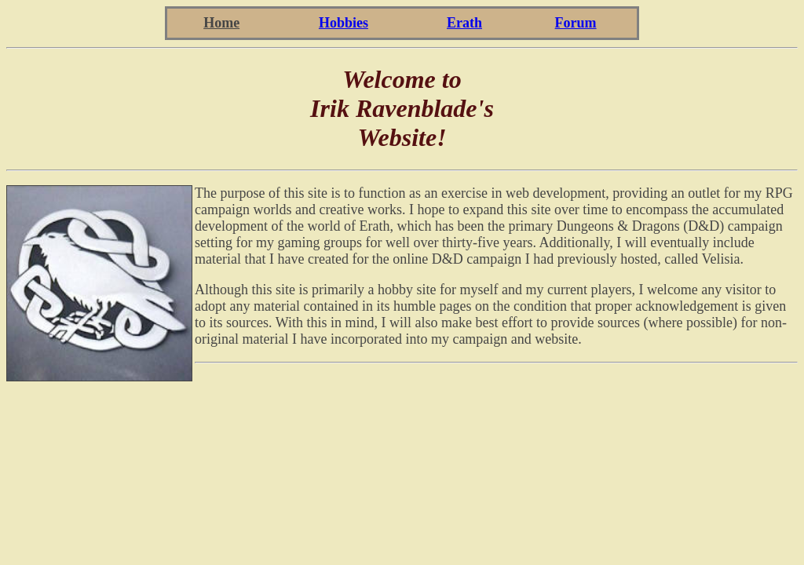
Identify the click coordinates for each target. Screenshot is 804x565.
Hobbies (343, 23)
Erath (464, 23)
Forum (576, 23)
